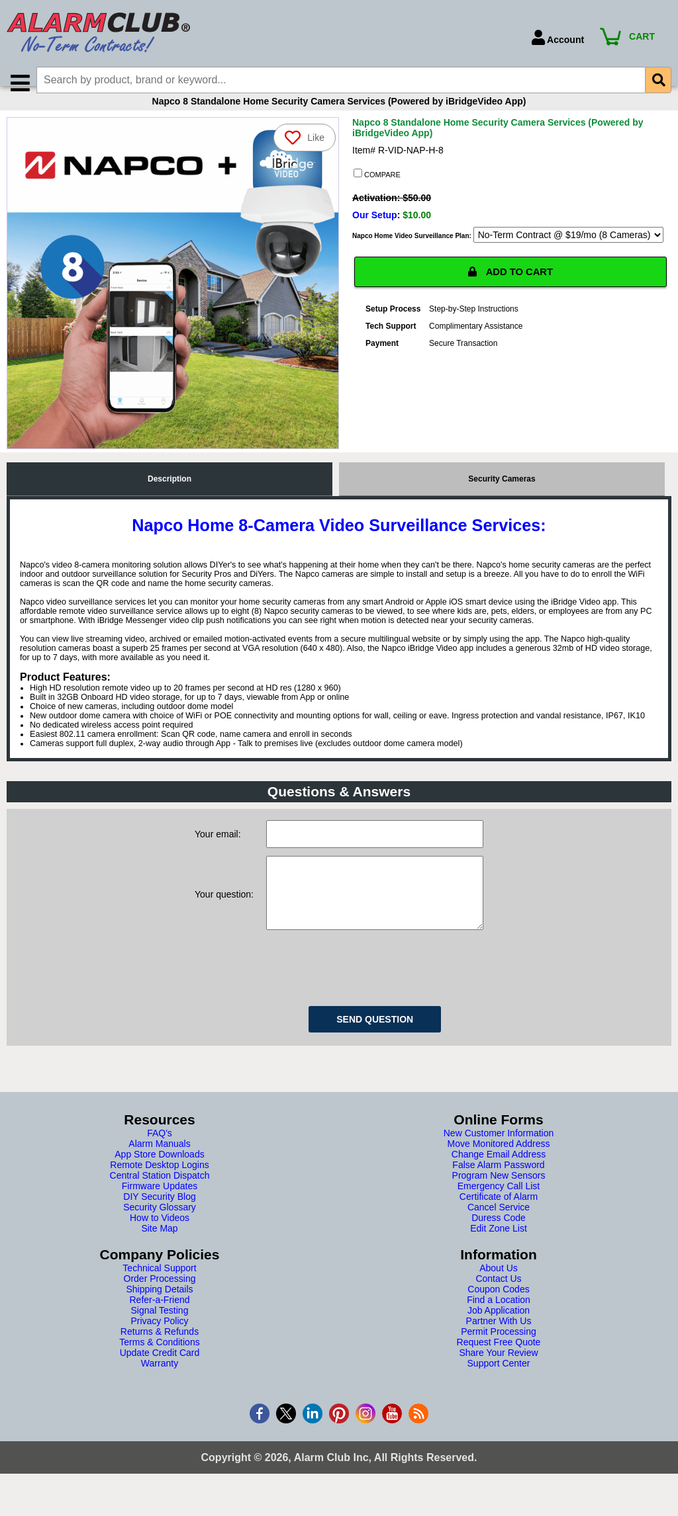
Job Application (498, 1339)
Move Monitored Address (499, 1172)
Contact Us (498, 1307)
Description (169, 494)
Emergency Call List (499, 1215)
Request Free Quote (499, 1371)
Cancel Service (498, 1236)
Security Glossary (159, 1236)
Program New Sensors (499, 1204)
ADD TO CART (510, 289)
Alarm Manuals (159, 1172)
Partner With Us (499, 1350)
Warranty (159, 1392)
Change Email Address (499, 1183)
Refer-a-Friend (159, 1329)
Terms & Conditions (159, 1371)
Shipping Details (159, 1318)
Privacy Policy (159, 1350)
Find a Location (498, 1329)
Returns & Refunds (160, 1360)
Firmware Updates (159, 1215)
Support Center (498, 1392)
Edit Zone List (498, 1257)
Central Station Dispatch (160, 1204)
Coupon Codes (498, 1318)
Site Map (159, 1257)
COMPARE (377, 189)
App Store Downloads (159, 1183)
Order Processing (160, 1307)
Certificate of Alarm (499, 1225)
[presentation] (366, 995)
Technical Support (159, 1297)
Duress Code (498, 1247)
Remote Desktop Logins (159, 1194)
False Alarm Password (498, 1194)
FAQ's (159, 1162)
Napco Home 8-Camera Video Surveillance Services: (339, 541)
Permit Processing (498, 1360)
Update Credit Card (160, 1381)
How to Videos (159, 1247)
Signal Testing (160, 1339)
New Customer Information (499, 1162)
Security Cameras (501, 494)
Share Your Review (498, 1381)
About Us (498, 1297)
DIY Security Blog (159, 1225)
